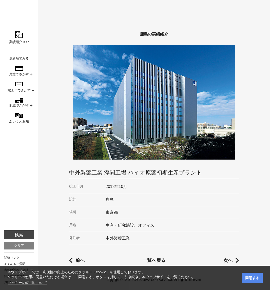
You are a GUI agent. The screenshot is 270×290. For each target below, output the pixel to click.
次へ (228, 260)
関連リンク (11, 257)
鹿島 (19, 13)
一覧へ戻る (154, 260)
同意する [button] (252, 278)
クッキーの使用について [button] (27, 283)
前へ (80, 260)
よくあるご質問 (14, 263)
